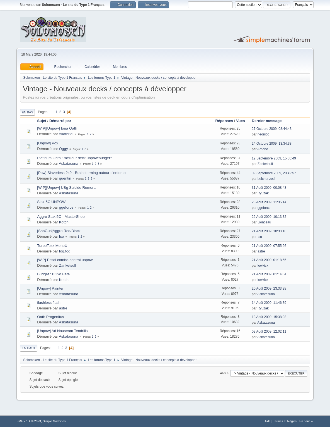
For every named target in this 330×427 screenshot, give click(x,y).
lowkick (263, 266)
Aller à (224, 373)
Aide (268, 421)
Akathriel (66, 134)
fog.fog (65, 251)
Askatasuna (68, 163)
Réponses (224, 121)
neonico (263, 134)
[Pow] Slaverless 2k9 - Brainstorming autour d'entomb (81, 173)
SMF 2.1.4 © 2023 (28, 421)
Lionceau (264, 222)
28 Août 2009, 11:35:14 (269, 202)
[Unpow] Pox (47, 143)
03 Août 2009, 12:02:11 (269, 331)
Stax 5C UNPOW (51, 202)
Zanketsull (265, 164)
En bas (27, 112)
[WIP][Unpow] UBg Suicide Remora (66, 187)
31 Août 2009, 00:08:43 (269, 188)
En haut (28, 348)
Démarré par (60, 121)
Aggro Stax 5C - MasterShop (60, 216)
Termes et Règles (285, 421)
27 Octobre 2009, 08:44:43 (272, 129)
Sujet (41, 121)
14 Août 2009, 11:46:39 (269, 303)
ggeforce (66, 207)
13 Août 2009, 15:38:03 (269, 317)
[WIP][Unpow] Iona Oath (57, 128)
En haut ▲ (306, 421)
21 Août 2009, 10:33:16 (269, 231)
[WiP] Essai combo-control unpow (65, 260)
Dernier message (269, 121)
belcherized (266, 179)
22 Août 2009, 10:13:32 (269, 217)
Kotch (64, 222)
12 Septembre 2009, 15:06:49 (274, 158)
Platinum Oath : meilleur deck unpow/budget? (74, 158)
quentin (65, 178)
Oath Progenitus (50, 317)
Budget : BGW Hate (53, 274)
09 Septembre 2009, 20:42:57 (274, 173)
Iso (61, 236)
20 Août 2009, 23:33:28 (269, 288)
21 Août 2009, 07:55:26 (269, 246)
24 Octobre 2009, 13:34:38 (272, 143)
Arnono (262, 149)
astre (261, 251)
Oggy (63, 149)
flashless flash (48, 302)
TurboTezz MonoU (52, 246)
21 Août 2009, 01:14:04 (269, 274)
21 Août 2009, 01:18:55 (269, 260)
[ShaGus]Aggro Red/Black (59, 231)
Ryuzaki (264, 193)
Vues (240, 121)
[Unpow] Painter (50, 288)
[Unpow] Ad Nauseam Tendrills (62, 331)
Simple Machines (54, 421)
